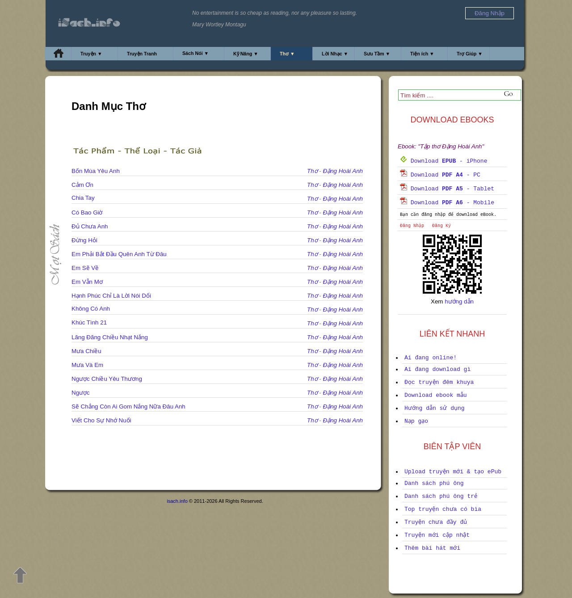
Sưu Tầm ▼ (377, 53)
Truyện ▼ (91, 53)
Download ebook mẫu (435, 395)
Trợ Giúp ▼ (470, 53)
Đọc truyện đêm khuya (439, 382)
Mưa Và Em (87, 365)
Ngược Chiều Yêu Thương (107, 378)
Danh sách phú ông (434, 483)
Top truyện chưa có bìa (442, 509)
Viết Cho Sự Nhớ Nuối (101, 420)
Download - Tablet (447, 188)
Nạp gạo (416, 421)
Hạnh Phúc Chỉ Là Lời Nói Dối (111, 295)
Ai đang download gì (437, 369)
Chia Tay (83, 197)
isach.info (177, 501)
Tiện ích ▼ (422, 53)
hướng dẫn (459, 301)
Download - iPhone (443, 161)
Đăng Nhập (412, 225)
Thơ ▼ (287, 53)
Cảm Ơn (82, 184)
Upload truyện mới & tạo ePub (452, 471)
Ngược (81, 392)
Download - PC (440, 175)
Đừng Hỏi (84, 240)
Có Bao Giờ (87, 212)
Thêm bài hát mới (432, 548)
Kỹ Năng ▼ (245, 53)
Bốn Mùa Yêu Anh (96, 171)
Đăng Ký (441, 225)
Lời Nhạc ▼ (335, 53)
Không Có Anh (91, 308)
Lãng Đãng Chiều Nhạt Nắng (110, 337)
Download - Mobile (447, 202)
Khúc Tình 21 (89, 322)
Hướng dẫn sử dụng (434, 408)
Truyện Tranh (142, 53)
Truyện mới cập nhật (437, 535)
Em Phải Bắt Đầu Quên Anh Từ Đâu (119, 254)
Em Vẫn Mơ (87, 281)
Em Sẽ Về (85, 268)
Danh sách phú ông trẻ (440, 496)
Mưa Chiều (86, 351)
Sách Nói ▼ (195, 53)
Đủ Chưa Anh (90, 226)
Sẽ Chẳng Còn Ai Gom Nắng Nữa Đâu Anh (128, 406)
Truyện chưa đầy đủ (435, 522)
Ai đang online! (430, 357)
